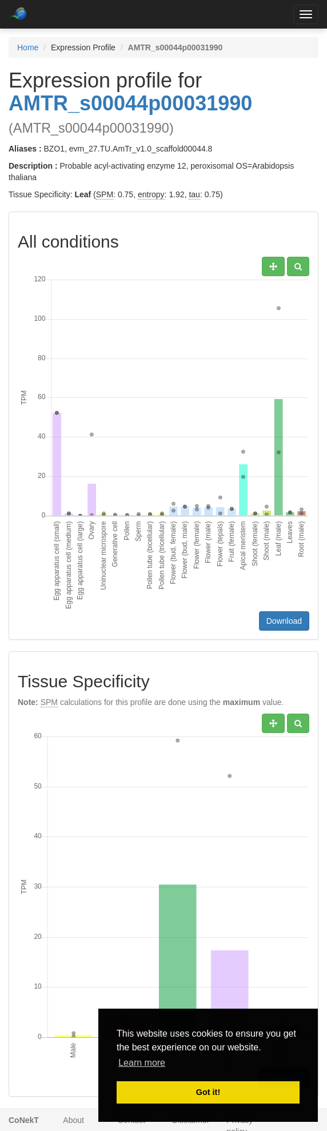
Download (284, 621)
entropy (151, 194)
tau (194, 194)
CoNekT (24, 1120)
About (73, 1120)
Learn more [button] (141, 1063)
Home (27, 47)
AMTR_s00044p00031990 (130, 103)
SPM (104, 194)
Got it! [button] (208, 1092)
